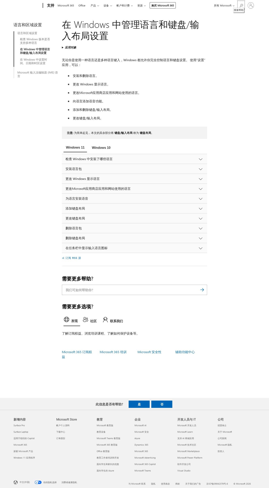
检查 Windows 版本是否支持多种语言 (35, 41)
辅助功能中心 (185, 352)
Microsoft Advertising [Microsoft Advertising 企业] (145, 457)
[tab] (75, 148)
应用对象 (70, 47)
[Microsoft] (27, 5)
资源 (140, 5)
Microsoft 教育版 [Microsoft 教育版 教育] (105, 425)
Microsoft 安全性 (149, 352)
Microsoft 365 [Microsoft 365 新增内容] (20, 444)
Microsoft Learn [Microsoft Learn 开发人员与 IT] (185, 431)
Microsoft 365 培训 (113, 352)
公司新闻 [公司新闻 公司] (222, 438)
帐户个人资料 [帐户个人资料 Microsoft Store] (63, 425)
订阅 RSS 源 (73, 257)
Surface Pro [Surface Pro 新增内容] (19, 425)
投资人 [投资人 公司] (221, 451)
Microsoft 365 (66, 5)
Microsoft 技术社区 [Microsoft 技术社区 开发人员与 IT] (186, 444)
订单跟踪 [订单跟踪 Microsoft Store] (60, 438)
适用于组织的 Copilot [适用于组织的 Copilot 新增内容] (24, 438)
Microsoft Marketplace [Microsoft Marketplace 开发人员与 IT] (188, 451)
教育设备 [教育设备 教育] (101, 431)
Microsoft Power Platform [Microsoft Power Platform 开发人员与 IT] (189, 457)
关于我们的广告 (193, 483)
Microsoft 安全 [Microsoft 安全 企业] (141, 431)
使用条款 (165, 483)
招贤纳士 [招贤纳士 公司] (222, 425)
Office (81, 5)
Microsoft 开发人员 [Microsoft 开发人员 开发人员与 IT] (186, 425)
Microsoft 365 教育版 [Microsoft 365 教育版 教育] (107, 444)
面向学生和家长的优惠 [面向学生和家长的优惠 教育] (108, 464)
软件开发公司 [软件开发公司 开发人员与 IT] (184, 464)
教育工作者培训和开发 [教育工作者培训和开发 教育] (108, 457)
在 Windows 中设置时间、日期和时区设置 (33, 61)
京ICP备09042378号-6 (217, 483)
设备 (106, 5)
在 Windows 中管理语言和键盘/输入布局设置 (35, 51)
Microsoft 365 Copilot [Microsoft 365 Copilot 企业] (145, 464)
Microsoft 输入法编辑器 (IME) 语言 (37, 74)
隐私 (153, 483)
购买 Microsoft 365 (162, 5)
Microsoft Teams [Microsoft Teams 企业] (142, 470)
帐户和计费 (123, 5)
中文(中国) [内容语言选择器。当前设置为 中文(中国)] (25, 482)
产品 (93, 5)
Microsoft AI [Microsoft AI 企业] (140, 425)
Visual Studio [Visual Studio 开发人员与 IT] (183, 470)
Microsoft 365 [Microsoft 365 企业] (141, 451)
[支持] (50, 5)
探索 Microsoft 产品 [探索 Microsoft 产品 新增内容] (23, 451)
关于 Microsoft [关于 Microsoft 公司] (225, 431)
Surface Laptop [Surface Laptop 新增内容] (21, 431)
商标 (177, 483)
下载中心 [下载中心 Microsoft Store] (60, 431)
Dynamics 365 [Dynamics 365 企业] (141, 444)
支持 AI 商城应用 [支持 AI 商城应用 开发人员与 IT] (185, 438)
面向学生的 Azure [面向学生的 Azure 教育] (105, 470)
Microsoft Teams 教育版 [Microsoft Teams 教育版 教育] (108, 438)
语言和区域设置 (27, 33)
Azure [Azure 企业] (137, 438)
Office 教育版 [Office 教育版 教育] (103, 451)
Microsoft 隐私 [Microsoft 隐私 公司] (225, 444)
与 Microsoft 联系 (137, 483)
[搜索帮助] (241, 5)
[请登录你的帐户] (251, 5)
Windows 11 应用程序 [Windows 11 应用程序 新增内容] (24, 457)
